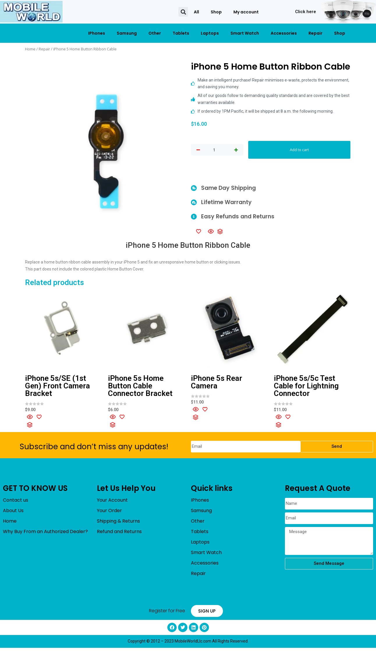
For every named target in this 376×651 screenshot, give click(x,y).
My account (246, 12)
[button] (183, 12)
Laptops (210, 33)
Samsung (127, 33)
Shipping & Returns (118, 524)
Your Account (112, 503)
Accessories (284, 33)
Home (30, 49)
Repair (315, 33)
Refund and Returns (119, 535)
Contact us (15, 503)
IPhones (96, 33)
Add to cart (299, 151)
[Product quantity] (214, 151)
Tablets (181, 33)
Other (154, 33)
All (196, 12)
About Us (13, 514)
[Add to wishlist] (198, 234)
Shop (216, 12)
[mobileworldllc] (31, 12)
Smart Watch (244, 33)
